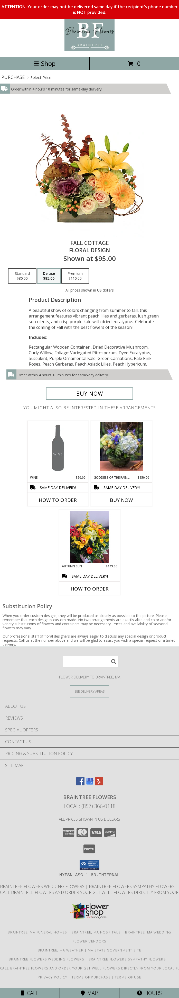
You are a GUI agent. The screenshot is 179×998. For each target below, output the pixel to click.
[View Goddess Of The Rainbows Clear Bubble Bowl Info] (121, 448)
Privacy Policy (52, 977)
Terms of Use (128, 977)
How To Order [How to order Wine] (58, 500)
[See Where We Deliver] (89, 691)
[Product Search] (90, 661)
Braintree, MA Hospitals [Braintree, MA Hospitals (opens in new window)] (96, 932)
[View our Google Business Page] (90, 784)
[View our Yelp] (99, 784)
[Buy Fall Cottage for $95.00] (89, 393)
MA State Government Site (114, 950)
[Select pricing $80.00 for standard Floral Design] (22, 276)
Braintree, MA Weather (60, 950)
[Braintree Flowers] (89, 49)
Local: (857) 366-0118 (90, 806)
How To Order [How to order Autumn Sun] (90, 588)
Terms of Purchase (91, 977)
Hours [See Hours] (149, 993)
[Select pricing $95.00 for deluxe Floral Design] (48, 276)
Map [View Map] (89, 993)
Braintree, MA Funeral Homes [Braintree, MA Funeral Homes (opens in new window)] (37, 932)
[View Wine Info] (57, 448)
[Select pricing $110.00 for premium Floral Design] (75, 276)
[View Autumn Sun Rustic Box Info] (89, 537)
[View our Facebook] (80, 784)
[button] (89, 865)
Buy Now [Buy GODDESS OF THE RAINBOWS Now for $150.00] (121, 500)
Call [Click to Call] (29, 993)
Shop (44, 63)
